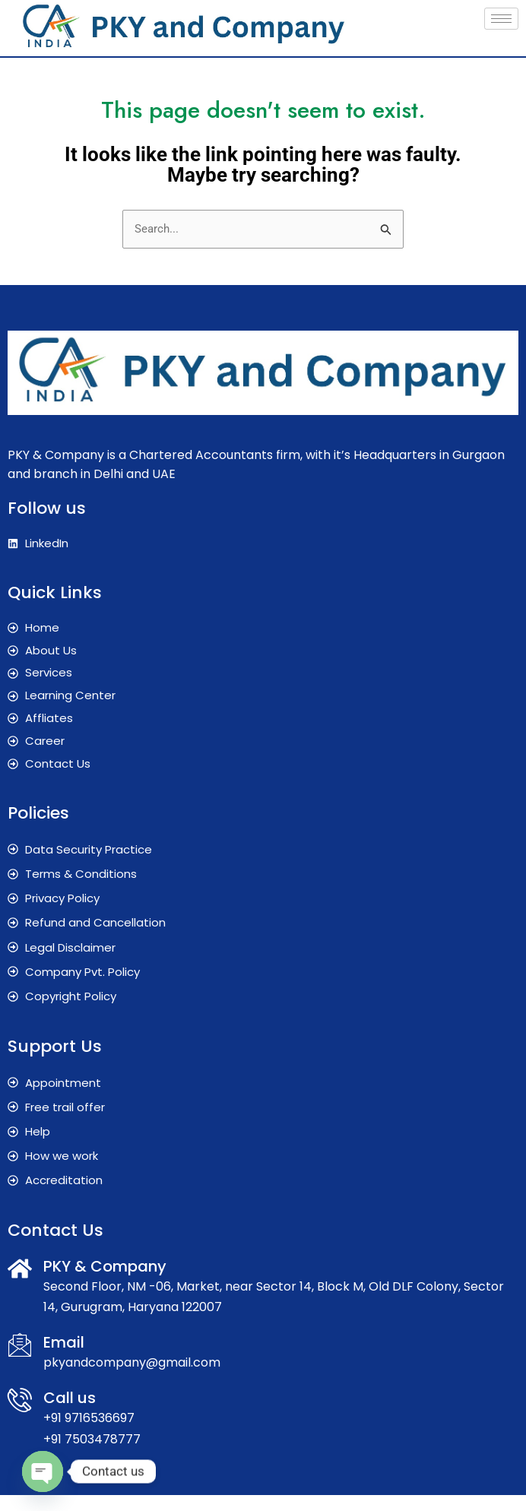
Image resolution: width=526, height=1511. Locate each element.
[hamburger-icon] (501, 19)
